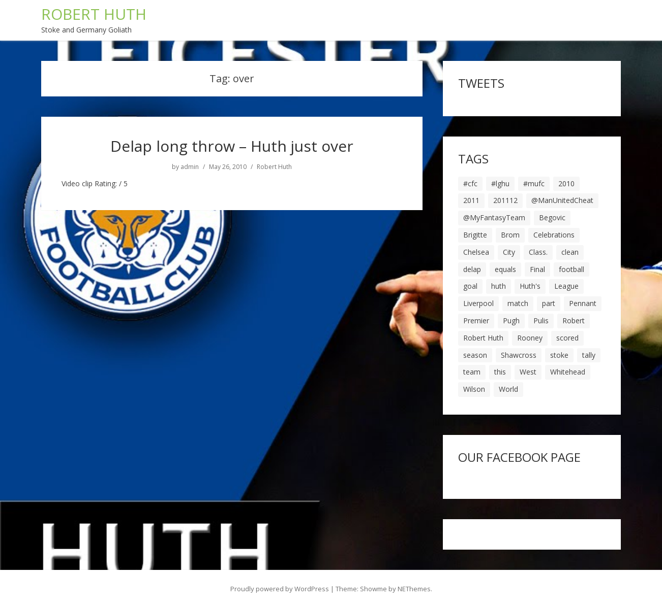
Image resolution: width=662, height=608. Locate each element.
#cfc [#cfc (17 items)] (470, 183)
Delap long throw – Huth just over (231, 146)
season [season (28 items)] (475, 355)
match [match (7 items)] (517, 303)
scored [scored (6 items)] (567, 338)
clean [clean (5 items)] (570, 252)
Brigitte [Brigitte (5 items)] (475, 235)
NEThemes (414, 588)
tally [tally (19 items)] (588, 355)
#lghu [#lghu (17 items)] (500, 183)
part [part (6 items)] (548, 303)
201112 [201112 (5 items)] (505, 200)
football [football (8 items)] (571, 269)
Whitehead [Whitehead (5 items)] (567, 372)
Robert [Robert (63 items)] (573, 320)
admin (189, 167)
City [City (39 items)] (509, 252)
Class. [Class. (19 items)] (538, 252)
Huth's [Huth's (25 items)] (530, 286)
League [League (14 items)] (566, 286)
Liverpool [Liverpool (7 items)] (478, 303)
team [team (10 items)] (471, 372)
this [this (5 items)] (500, 372)
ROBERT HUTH (93, 14)
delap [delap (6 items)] (472, 269)
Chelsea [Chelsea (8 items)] (476, 252)
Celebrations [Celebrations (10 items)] (554, 235)
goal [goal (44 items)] (470, 286)
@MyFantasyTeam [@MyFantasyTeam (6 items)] (494, 217)
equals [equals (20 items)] (505, 269)
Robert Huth (274, 167)
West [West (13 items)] (528, 372)
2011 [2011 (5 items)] (471, 200)
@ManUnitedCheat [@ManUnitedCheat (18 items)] (562, 200)
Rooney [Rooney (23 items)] (530, 338)
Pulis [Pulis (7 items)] (541, 320)
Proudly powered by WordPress (279, 588)
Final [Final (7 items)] (537, 269)
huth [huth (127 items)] (498, 286)
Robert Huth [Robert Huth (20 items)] (483, 338)
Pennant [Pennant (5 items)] (582, 303)
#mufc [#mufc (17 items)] (534, 183)
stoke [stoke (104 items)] (559, 355)
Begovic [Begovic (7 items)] (552, 217)
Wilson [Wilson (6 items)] (474, 389)
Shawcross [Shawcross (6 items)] (518, 355)
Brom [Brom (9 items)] (510, 235)
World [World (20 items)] (508, 389)
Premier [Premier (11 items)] (476, 320)
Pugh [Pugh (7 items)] (511, 320)
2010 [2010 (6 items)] (566, 183)
